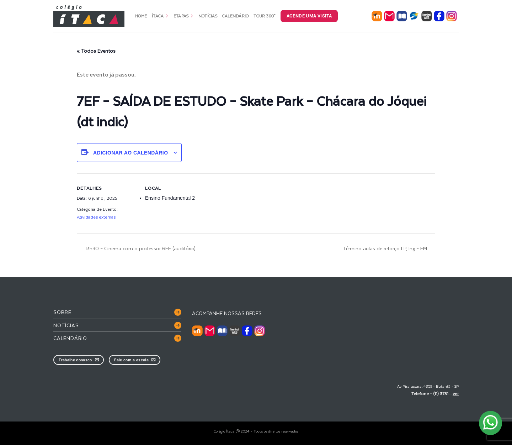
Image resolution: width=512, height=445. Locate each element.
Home (141, 16)
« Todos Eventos (96, 51)
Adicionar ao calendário (130, 153)
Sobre (62, 312)
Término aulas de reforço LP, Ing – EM (385, 248)
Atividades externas (96, 216)
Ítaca (160, 16)
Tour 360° (264, 16)
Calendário (235, 16)
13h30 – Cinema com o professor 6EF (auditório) (140, 248)
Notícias (207, 16)
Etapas (183, 16)
